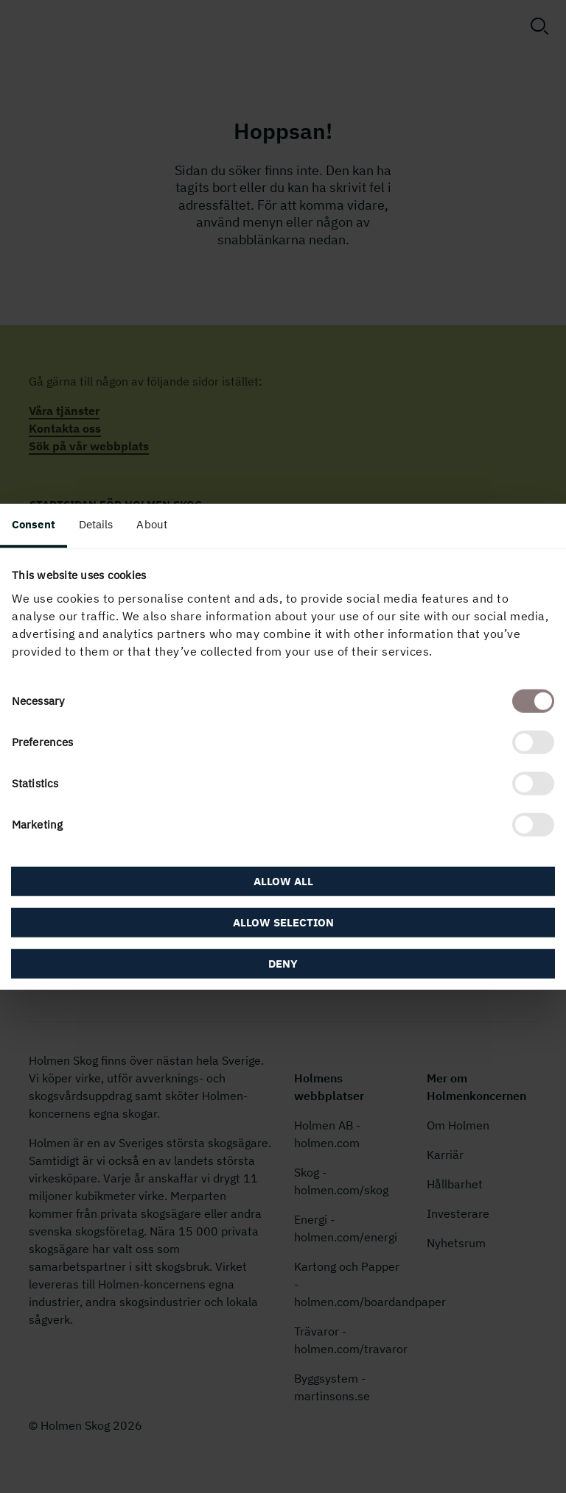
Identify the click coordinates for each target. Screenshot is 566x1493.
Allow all (283, 881)
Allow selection (283, 922)
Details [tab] (96, 524)
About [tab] (151, 524)
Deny (283, 964)
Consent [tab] (33, 524)
